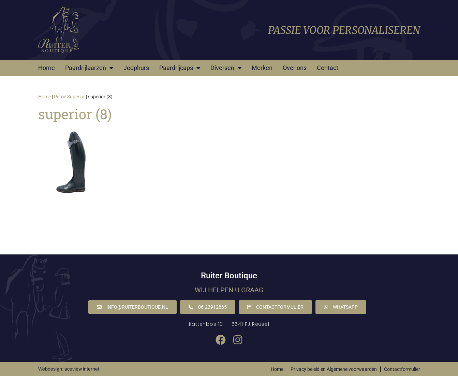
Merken (262, 67)
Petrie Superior (69, 96)
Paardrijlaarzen (89, 68)
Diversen (225, 68)
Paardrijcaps (179, 68)
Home (46, 67)
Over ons (295, 67)
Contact (327, 67)
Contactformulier (402, 369)
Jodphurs (136, 67)
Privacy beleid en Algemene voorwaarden (334, 369)
